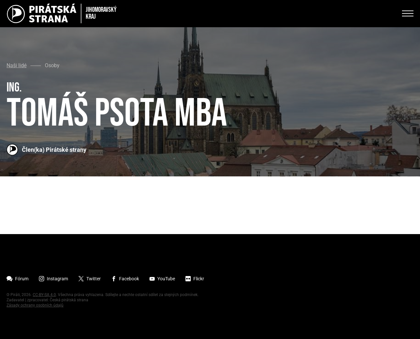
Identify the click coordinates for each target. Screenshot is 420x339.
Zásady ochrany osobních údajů (35, 305)
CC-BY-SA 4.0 (44, 294)
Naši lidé (16, 65)
